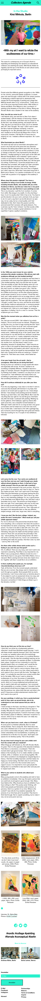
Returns (24, 990)
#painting (30, 933)
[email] (20, 976)
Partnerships (25, 988)
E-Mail (3, 988)
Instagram (4, 992)
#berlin (32, 936)
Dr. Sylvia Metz (12, 914)
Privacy (23, 997)
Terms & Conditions (28, 993)
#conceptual (22, 936)
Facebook (4, 990)
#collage (20, 933)
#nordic (10, 933)
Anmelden (12, 982)
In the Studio (21, 11)
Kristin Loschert (12, 916)
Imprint (23, 995)
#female (10, 936)
